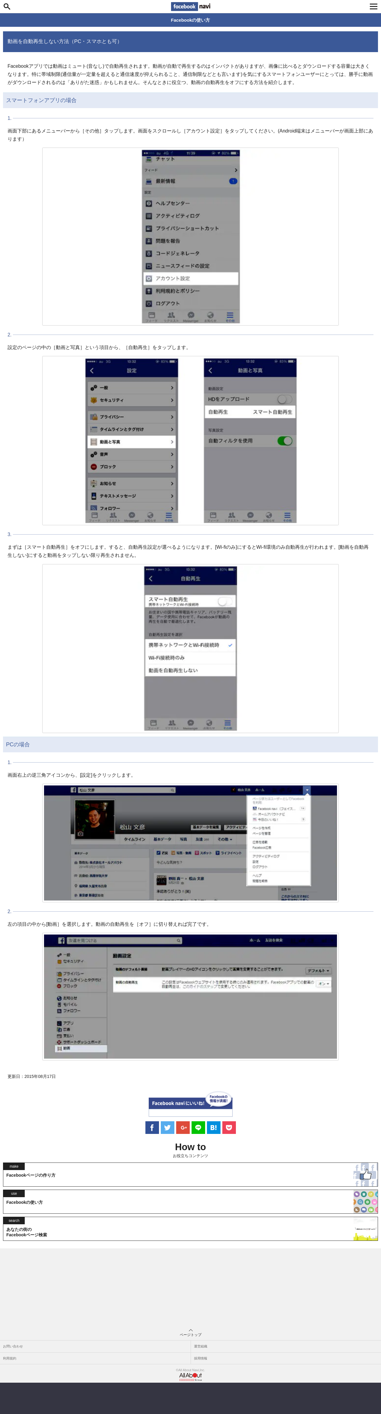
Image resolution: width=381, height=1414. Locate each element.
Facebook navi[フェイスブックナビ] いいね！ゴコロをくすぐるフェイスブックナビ (190, 6)
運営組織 (200, 1346)
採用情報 (200, 1358)
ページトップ (191, 1333)
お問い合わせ (13, 1346)
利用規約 (9, 1358)
